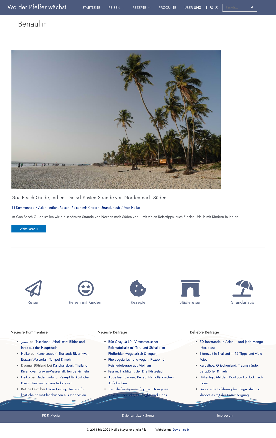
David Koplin (181, 429)
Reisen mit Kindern (87, 207)
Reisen (66, 207)
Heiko (25, 353)
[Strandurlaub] (243, 288)
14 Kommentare (23, 207)
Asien (43, 207)
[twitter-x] (217, 7)
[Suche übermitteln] (252, 7)
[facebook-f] (207, 7)
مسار (25, 341)
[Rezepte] (138, 288)
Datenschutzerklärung (138, 415)
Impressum (225, 415)
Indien (54, 207)
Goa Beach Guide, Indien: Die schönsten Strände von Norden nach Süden (88, 197)
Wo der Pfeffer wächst (36, 7)
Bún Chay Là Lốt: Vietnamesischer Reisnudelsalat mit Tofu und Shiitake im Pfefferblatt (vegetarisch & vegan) (137, 347)
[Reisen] (33, 288)
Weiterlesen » (28, 228)
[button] (120, 7)
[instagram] (212, 7)
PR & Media (51, 415)
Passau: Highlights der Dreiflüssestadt (136, 371)
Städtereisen (190, 302)
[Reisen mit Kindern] (86, 288)
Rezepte (138, 302)
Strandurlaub (113, 207)
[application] (126, 7)
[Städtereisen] (190, 288)
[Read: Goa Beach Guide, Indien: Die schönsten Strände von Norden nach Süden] (116, 119)
